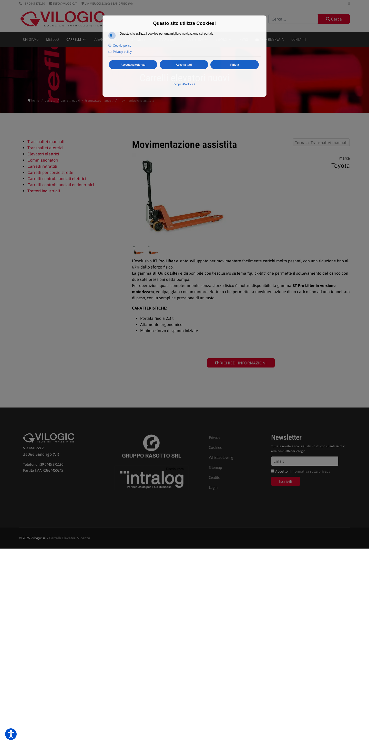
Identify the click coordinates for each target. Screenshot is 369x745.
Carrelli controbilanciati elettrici (56, 178)
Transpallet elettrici (45, 147)
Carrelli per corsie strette (50, 172)
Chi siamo (30, 39)
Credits (214, 477)
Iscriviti (285, 481)
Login (213, 487)
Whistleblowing (221, 457)
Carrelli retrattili (42, 166)
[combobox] (293, 19)
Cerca (334, 19)
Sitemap (215, 467)
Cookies (215, 447)
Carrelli (73, 39)
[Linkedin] (349, 3)
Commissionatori (42, 160)
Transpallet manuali (45, 141)
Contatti (298, 39)
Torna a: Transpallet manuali (321, 142)
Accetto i (300, 471)
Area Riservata (269, 39)
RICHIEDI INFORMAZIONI (241, 363)
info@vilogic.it (64, 3)
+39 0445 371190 (33, 3)
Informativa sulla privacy (310, 471)
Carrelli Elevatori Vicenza (69, 538)
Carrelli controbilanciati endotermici (60, 184)
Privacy (214, 437)
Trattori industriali (43, 190)
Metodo (52, 39)
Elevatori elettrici (43, 154)
